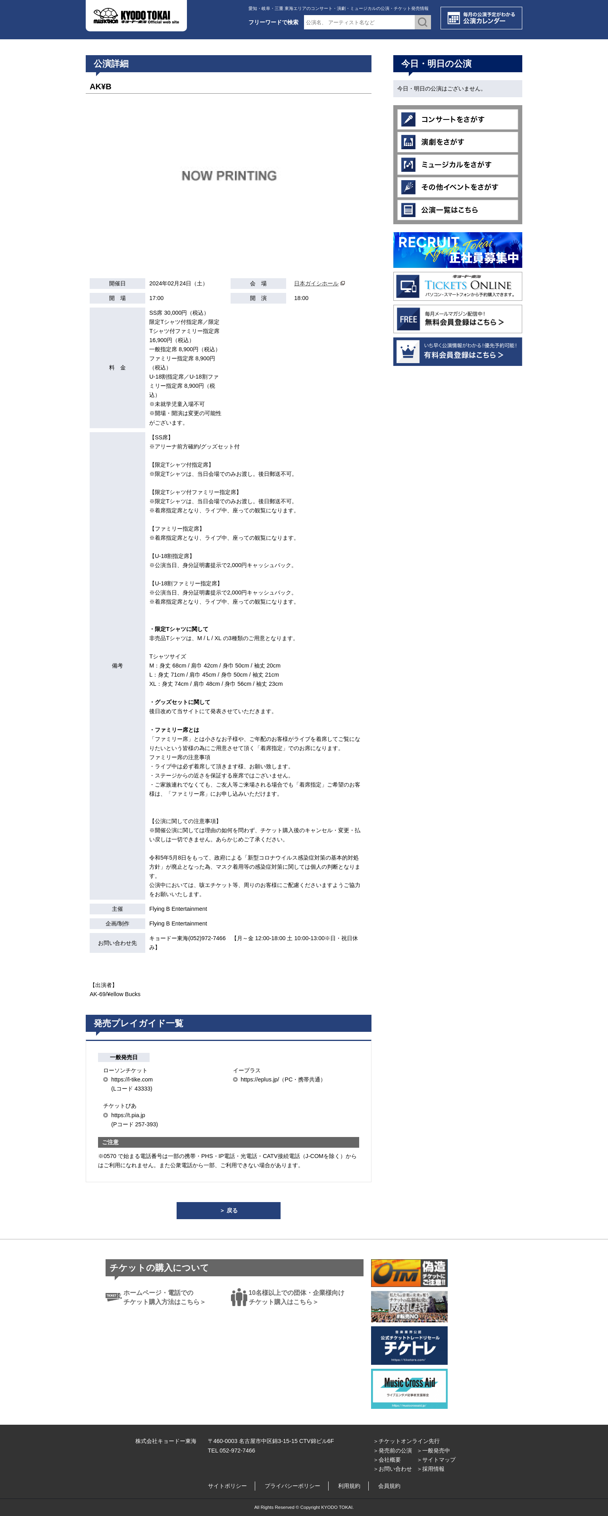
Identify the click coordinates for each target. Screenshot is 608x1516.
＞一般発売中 (433, 1450)
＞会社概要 (387, 1459)
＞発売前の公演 (392, 1450)
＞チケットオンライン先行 (406, 1441)
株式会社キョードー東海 (165, 1441)
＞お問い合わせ (392, 1469)
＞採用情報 (430, 1469)
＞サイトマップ (436, 1459)
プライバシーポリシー (292, 1486)
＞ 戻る (228, 1210)
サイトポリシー (227, 1486)
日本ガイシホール (316, 283)
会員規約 (389, 1486)
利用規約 (349, 1486)
